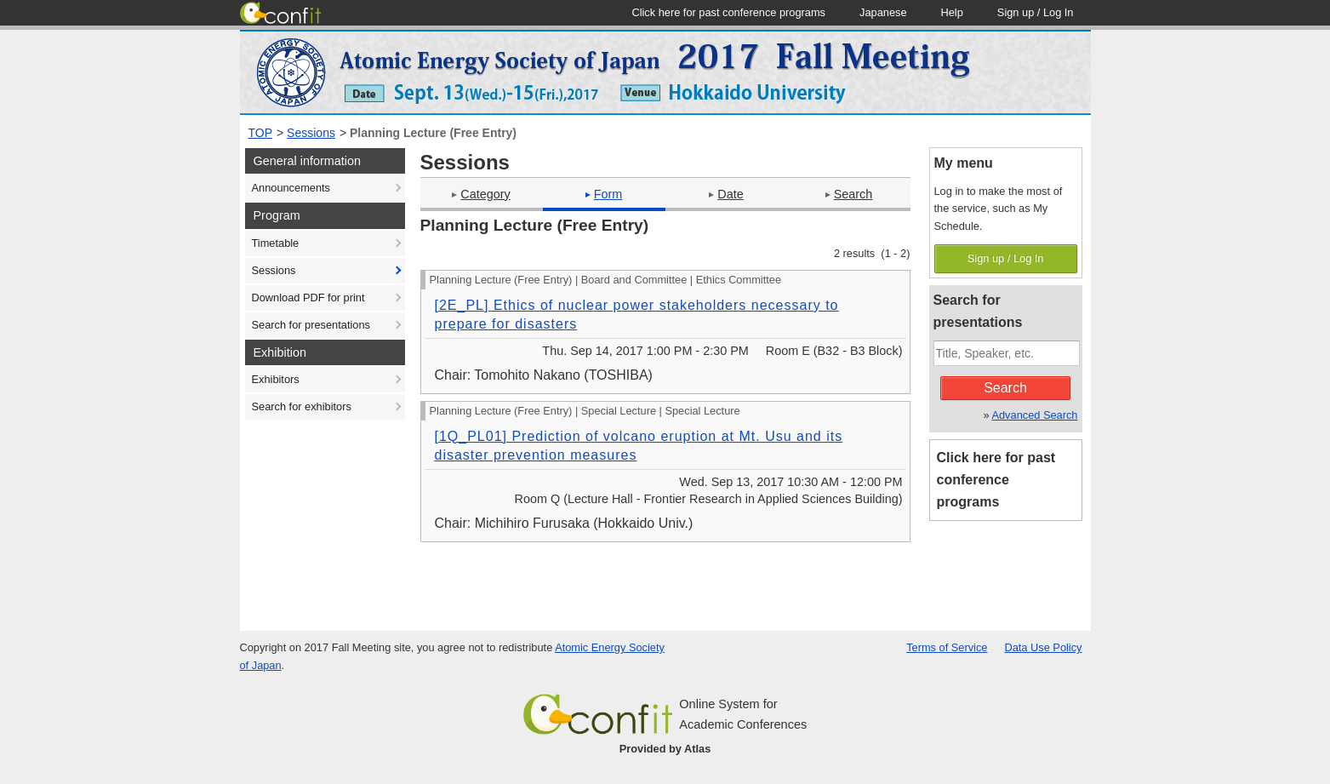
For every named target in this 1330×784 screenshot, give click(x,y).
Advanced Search (1034, 415)
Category (481, 194)
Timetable (276, 243)
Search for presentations (311, 324)
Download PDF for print (308, 297)
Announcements (291, 187)
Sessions (311, 133)
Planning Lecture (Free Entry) (433, 133)
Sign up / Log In (1006, 258)
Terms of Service (946, 647)
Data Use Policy (1043, 647)
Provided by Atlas (665, 748)
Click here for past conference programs (996, 479)
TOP (260, 133)
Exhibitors (276, 379)
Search (849, 194)
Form (604, 194)
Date (726, 194)
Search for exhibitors (301, 406)
